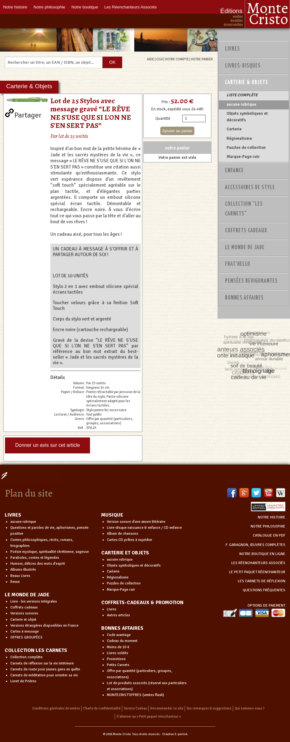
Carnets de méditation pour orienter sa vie (44, 675)
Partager (28, 113)
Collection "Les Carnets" (244, 209)
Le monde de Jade (245, 247)
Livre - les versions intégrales (33, 601)
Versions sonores (24, 613)
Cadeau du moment (122, 641)
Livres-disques (243, 66)
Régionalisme (239, 138)
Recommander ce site (166, 708)
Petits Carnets (118, 665)
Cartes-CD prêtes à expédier (129, 540)
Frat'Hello (237, 264)
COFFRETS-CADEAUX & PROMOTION (142, 602)
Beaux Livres (20, 575)
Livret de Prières (23, 681)
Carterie (234, 129)
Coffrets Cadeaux (246, 231)
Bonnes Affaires (244, 298)
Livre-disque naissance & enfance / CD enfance (144, 527)
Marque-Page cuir (243, 156)
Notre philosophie (49, 7)
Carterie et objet (23, 619)
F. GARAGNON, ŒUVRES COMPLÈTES (255, 545)
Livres (232, 49)
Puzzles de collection (246, 147)
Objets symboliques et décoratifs (247, 116)
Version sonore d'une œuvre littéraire (136, 521)
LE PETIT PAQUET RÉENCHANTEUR (257, 572)
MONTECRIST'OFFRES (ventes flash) (135, 695)
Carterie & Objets (246, 82)
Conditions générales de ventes (56, 708)
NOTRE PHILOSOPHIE (268, 526)
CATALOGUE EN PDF (269, 535)
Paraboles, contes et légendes (34, 557)
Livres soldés (117, 653)
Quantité (162, 118)
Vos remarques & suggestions (209, 708)
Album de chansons (122, 533)
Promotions (116, 659)
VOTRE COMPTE (177, 59)
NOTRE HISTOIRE (271, 517)
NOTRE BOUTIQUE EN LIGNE (262, 554)
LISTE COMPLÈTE (242, 95)
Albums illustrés (23, 569)
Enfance (234, 171)
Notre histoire (15, 7)
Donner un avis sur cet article (47, 445)
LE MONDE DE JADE (27, 595)
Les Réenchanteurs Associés (130, 7)
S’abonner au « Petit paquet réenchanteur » (149, 716)
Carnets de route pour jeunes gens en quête (45, 669)
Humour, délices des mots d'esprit (37, 563)
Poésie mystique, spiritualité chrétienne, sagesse (49, 551)
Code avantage (119, 635)
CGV (159, 59)
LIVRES (13, 515)
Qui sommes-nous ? (250, 708)
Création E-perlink (175, 734)
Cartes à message (24, 631)
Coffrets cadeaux (24, 607)
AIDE (150, 59)
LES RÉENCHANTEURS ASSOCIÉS (258, 563)
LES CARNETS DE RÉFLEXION (261, 581)
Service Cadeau (135, 708)
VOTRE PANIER (202, 59)
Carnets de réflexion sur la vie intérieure (42, 663)
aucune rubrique (241, 104)
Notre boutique (85, 7)
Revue (15, 581)
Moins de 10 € (118, 647)
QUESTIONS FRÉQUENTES (264, 590)
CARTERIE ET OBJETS (125, 553)
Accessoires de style (250, 187)
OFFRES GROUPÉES (26, 637)
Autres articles (118, 615)
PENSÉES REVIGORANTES (251, 281)
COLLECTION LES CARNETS (36, 650)
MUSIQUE (112, 515)
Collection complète (26, 657)
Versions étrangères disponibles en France (44, 625)
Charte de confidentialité (102, 708)
